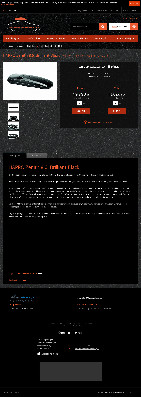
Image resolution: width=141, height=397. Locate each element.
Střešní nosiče (56, 38)
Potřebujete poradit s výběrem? (99, 122)
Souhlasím (134, 3)
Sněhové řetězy (80, 38)
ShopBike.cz (15, 304)
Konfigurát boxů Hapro (18, 280)
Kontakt (133, 10)
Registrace (134, 18)
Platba (69, 323)
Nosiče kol (33, 38)
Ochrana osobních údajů (72, 326)
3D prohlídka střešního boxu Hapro (23, 273)
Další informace (7, 5)
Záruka (90, 323)
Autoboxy (12, 38)
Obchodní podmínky (55, 323)
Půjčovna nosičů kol (105, 10)
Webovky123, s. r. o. (131, 392)
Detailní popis (14, 155)
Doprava (80, 323)
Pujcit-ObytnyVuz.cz (87, 304)
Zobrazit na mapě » (47, 353)
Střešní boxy (31, 46)
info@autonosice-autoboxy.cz (87, 348)
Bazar (117, 10)
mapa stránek (19, 392)
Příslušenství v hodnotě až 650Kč (90, 55)
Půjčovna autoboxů (86, 10)
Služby (125, 10)
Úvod (11, 46)
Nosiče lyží (100, 38)
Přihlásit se (122, 18)
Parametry (36, 155)
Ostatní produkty (123, 38)
